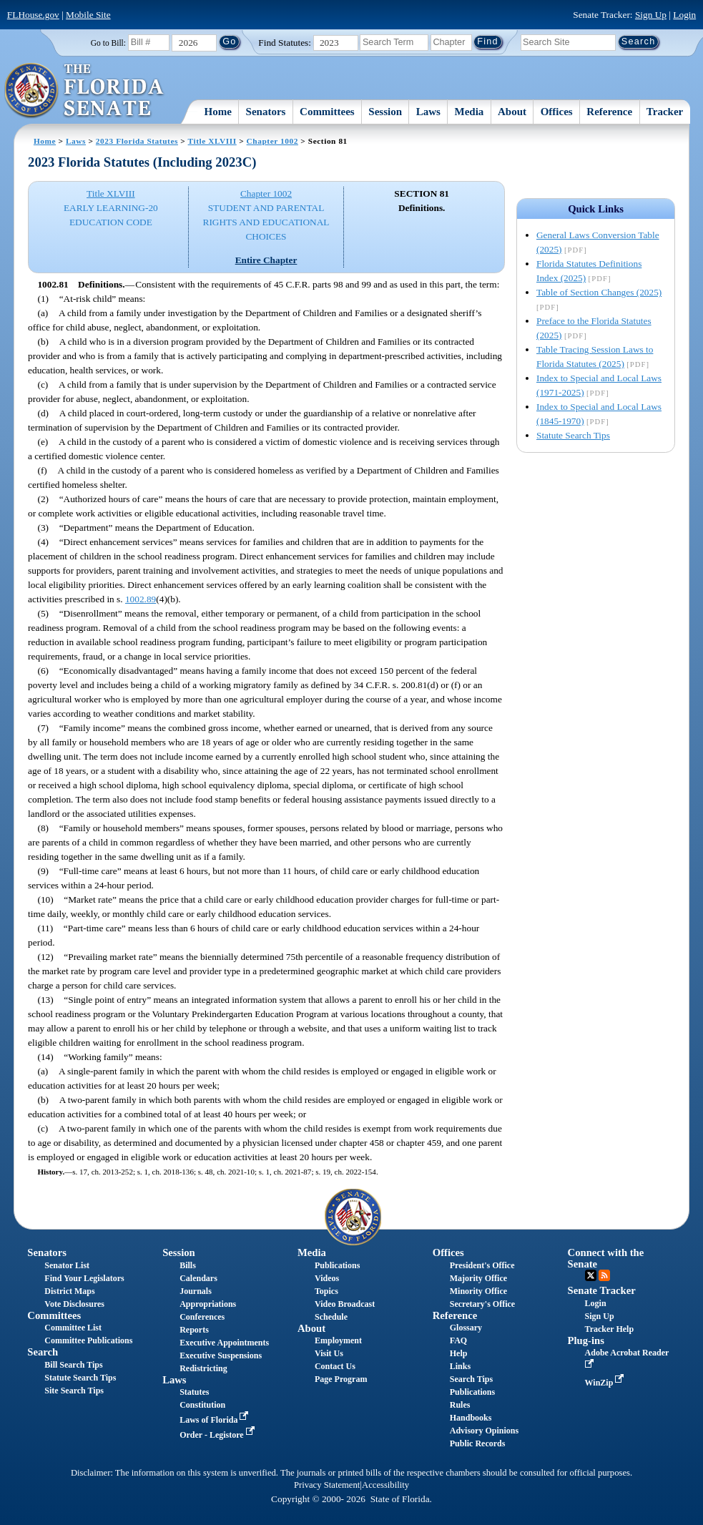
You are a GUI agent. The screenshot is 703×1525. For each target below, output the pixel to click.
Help (459, 1353)
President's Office (482, 1265)
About (512, 111)
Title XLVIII (212, 141)
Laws (428, 111)
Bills (188, 1265)
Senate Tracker (602, 1290)
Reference (609, 111)
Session (385, 111)
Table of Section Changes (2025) (599, 292)
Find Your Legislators (84, 1278)
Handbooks (471, 1418)
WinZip (606, 1383)
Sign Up (651, 14)
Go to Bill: (108, 43)
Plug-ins (586, 1340)
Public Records (478, 1443)
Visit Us (329, 1353)
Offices (557, 111)
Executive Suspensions (221, 1355)
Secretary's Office (482, 1304)
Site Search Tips (74, 1391)
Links (460, 1366)
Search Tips (471, 1379)
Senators (266, 111)
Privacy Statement (327, 1485)
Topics (326, 1291)
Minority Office (478, 1291)
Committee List (73, 1328)
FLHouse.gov (33, 14)
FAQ (458, 1340)
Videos (327, 1278)
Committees (327, 111)
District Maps (69, 1291)
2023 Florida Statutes (137, 141)
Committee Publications (88, 1340)
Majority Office (478, 1278)
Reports (194, 1330)
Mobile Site (88, 14)
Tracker (665, 111)
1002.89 (140, 599)
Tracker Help (609, 1329)
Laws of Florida (215, 1420)
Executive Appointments (224, 1343)
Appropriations (208, 1304)
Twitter (590, 1275)
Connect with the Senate (606, 1258)
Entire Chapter (266, 260)
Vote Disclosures (74, 1304)
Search (42, 1352)
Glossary (466, 1328)
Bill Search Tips (73, 1365)
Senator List (66, 1265)
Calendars (198, 1278)
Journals (196, 1291)
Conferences (202, 1317)
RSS (604, 1275)
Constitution (202, 1405)
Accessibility (385, 1485)
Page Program (341, 1379)
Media (469, 111)
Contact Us (335, 1366)
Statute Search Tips (573, 435)
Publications (337, 1265)
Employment (338, 1340)
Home (218, 111)
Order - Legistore (218, 1435)
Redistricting (203, 1368)
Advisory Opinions (484, 1431)
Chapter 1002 (272, 141)
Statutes (194, 1392)
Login (684, 14)
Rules (460, 1405)
